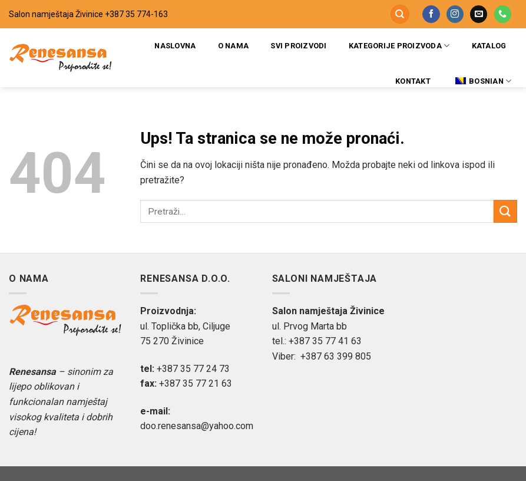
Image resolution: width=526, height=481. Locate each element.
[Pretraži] (400, 14)
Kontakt (413, 81)
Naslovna (175, 45)
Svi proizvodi (298, 45)
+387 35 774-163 (136, 14)
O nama (233, 45)
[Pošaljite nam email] (478, 14)
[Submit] (505, 211)
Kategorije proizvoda (399, 45)
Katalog (489, 45)
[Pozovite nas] (502, 14)
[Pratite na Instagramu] (455, 14)
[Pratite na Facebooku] (430, 14)
